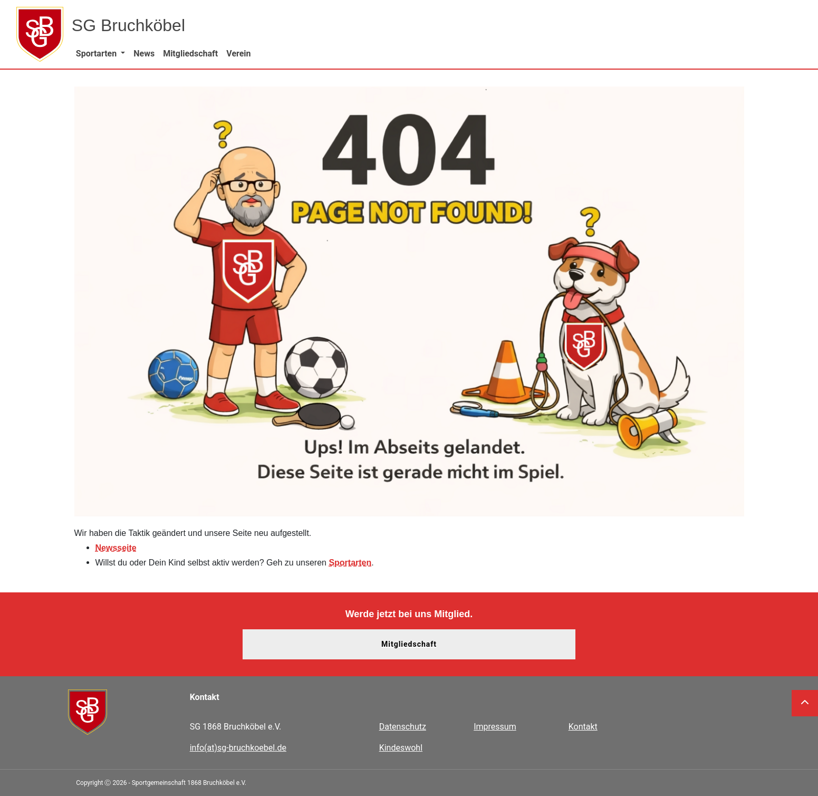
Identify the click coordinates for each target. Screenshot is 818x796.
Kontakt (583, 727)
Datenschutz (402, 727)
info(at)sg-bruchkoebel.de (238, 748)
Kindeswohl (400, 748)
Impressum (495, 727)
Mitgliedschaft (409, 644)
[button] (100, 53)
